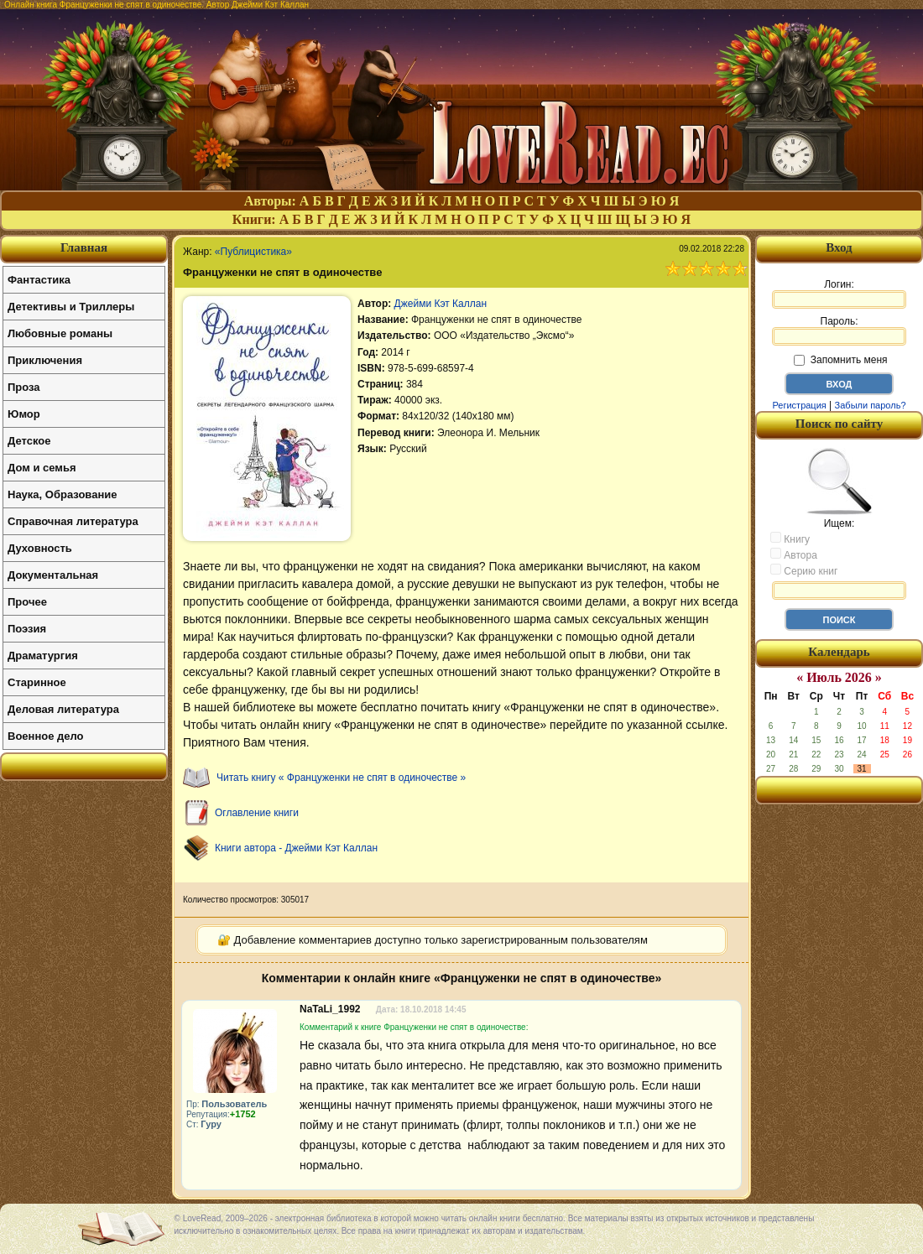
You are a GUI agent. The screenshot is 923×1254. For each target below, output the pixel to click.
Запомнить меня (840, 360)
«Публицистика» (253, 252)
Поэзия (27, 628)
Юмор (24, 414)
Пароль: (839, 330)
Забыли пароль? (870, 405)
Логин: (839, 293)
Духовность (40, 548)
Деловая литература (63, 709)
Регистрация (799, 405)
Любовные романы (60, 333)
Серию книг (803, 570)
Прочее (27, 602)
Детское (29, 440)
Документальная (53, 575)
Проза (24, 387)
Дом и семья (42, 467)
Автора (793, 554)
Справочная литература (73, 521)
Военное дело (46, 736)
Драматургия (43, 655)
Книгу (790, 538)
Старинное (37, 682)
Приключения (45, 360)
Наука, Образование (62, 494)
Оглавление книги (257, 813)
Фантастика (39, 279)
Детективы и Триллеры (71, 306)
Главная (83, 247)
